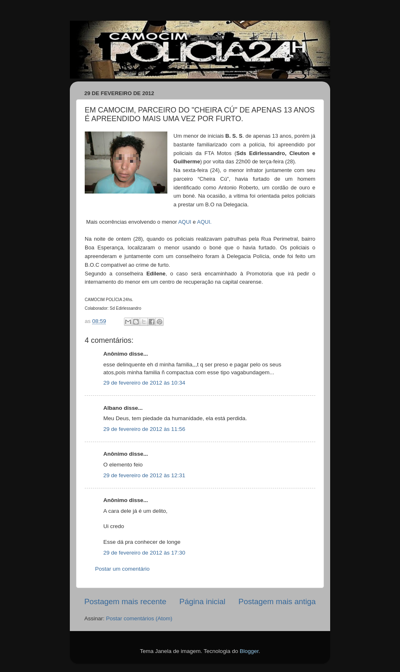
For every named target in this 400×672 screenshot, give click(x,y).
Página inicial (202, 601)
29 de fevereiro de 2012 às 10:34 (144, 383)
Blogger (249, 651)
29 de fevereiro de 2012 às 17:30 (144, 553)
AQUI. (204, 222)
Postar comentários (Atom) (139, 618)
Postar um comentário (122, 569)
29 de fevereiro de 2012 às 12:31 (144, 475)
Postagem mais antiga (277, 601)
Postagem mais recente (125, 601)
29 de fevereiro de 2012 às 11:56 (144, 429)
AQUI (184, 222)
